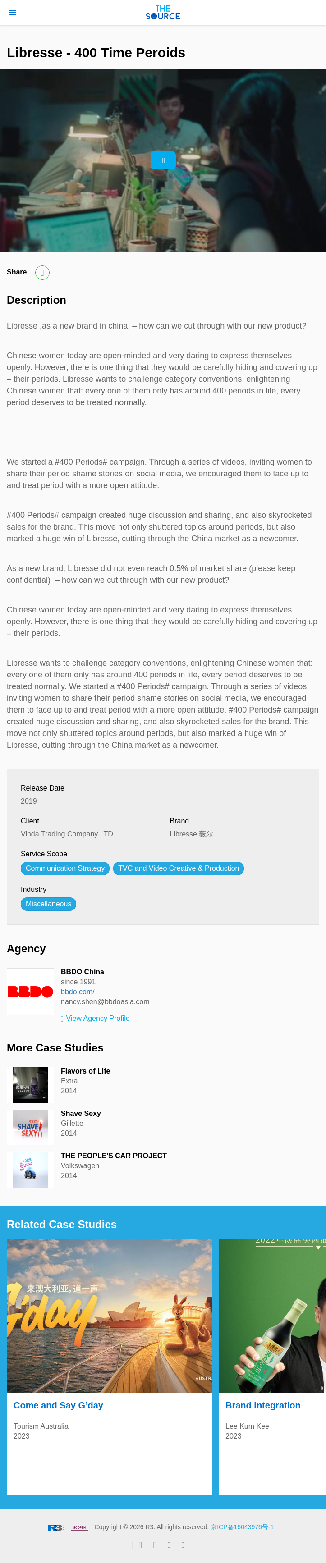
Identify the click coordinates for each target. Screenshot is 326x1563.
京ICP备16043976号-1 (242, 1527)
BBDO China (82, 972)
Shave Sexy (81, 1113)
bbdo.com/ (78, 992)
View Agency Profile (95, 1019)
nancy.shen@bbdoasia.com (105, 1001)
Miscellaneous (48, 904)
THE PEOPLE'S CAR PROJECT (114, 1156)
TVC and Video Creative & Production (178, 868)
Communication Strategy (65, 868)
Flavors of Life (85, 1071)
